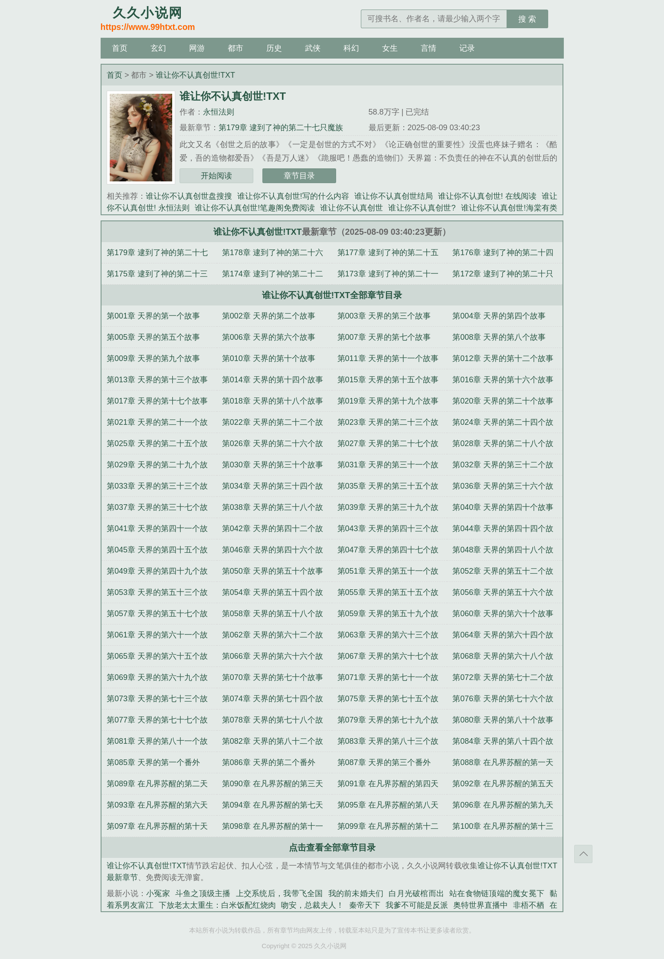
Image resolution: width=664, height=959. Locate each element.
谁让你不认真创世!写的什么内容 (293, 196)
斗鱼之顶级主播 (203, 893)
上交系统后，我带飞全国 (279, 893)
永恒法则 (218, 112)
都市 (235, 48)
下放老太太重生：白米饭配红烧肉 (217, 905)
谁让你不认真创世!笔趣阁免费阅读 (255, 208)
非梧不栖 (528, 905)
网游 (197, 48)
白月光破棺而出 (416, 893)
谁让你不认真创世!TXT (195, 75)
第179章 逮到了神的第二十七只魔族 (281, 127)
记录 (467, 48)
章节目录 (299, 175)
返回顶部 (583, 854)
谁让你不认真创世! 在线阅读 (487, 196)
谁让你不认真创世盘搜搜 (189, 196)
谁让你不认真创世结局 (393, 196)
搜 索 (527, 19)
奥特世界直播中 (480, 905)
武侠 (313, 48)
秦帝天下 (364, 905)
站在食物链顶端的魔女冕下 (496, 893)
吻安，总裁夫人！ (312, 905)
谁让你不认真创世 (351, 208)
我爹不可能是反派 (417, 905)
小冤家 (158, 893)
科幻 (351, 48)
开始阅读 (216, 175)
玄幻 (158, 48)
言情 (428, 48)
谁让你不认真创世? (421, 208)
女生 (390, 48)
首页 (120, 48)
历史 (274, 48)
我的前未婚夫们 (356, 893)
